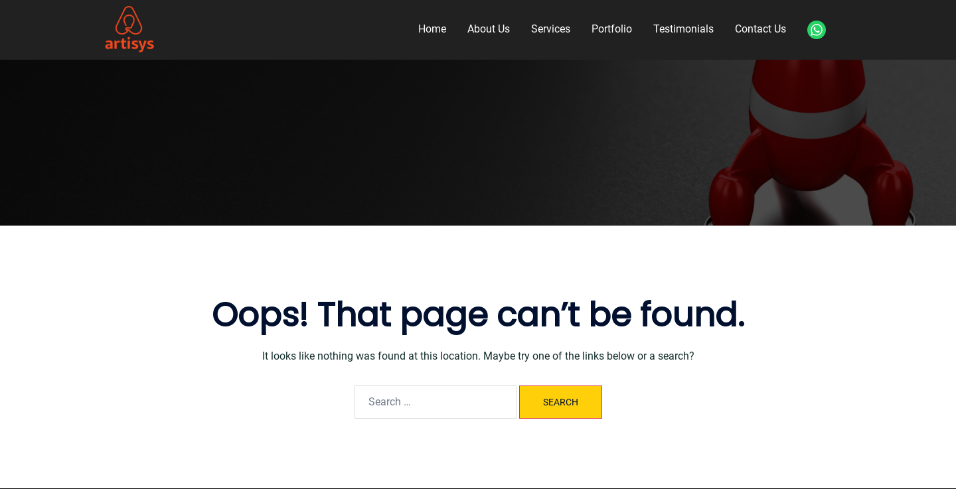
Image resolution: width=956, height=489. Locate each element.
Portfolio (612, 29)
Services (550, 29)
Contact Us (760, 29)
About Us (488, 29)
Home (432, 29)
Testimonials (683, 29)
